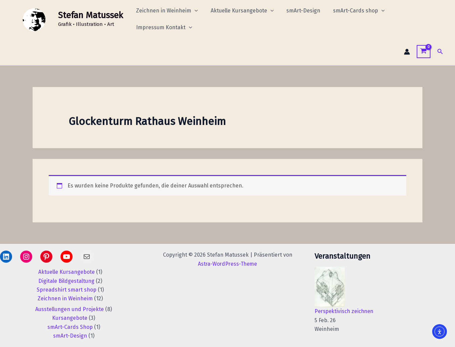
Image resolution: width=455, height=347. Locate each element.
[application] (193, 10)
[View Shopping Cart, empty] (423, 51)
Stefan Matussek (90, 15)
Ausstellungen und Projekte (69, 309)
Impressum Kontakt (163, 27)
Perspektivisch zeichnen (345, 311)
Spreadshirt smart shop (66, 290)
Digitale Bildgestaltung (66, 281)
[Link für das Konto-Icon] (407, 52)
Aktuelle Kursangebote (239, 10)
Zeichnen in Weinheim (166, 10)
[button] (440, 51)
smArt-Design (298, 10)
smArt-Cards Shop (70, 327)
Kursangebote (69, 318)
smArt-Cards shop (352, 10)
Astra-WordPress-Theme (227, 264)
